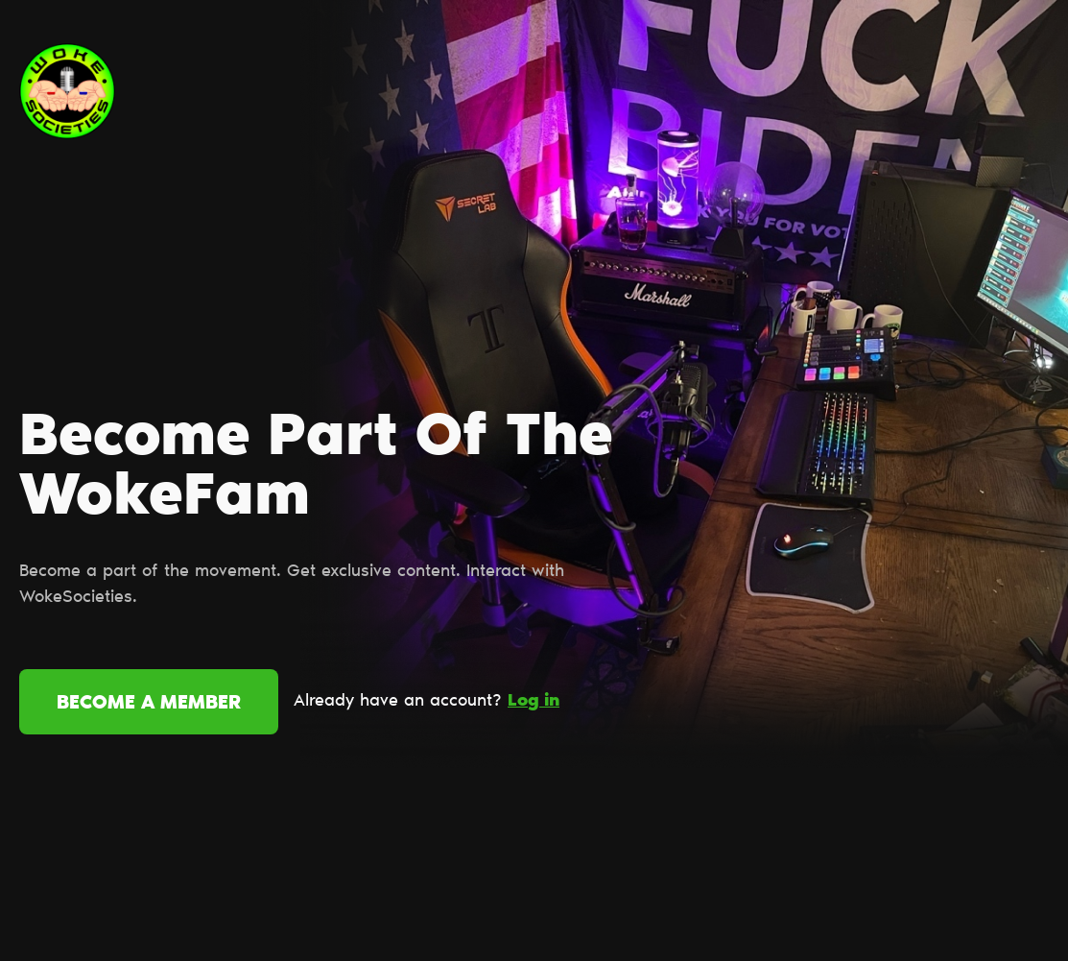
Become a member (149, 703)
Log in (533, 701)
